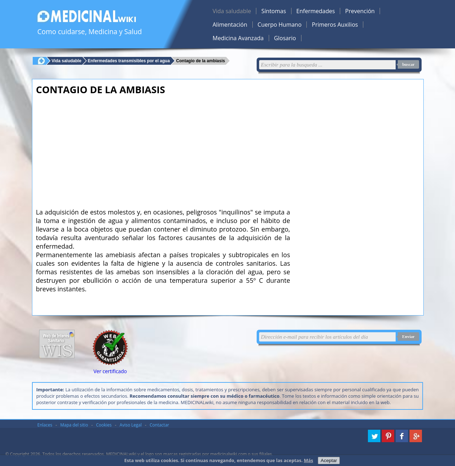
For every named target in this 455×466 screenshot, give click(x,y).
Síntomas (273, 11)
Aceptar (329, 460)
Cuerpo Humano (280, 24)
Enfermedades (315, 11)
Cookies (104, 425)
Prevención (360, 11)
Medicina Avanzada (238, 38)
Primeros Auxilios (335, 24)
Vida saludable (232, 11)
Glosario (285, 38)
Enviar (408, 336)
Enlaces (44, 425)
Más (308, 460)
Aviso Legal (131, 425)
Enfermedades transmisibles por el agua (129, 60)
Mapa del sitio (74, 425)
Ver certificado (110, 371)
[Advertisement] (163, 149)
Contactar (159, 425)
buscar (408, 64)
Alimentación (230, 24)
